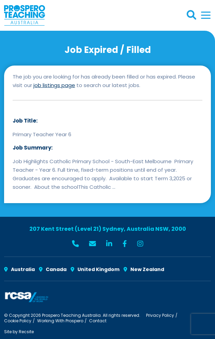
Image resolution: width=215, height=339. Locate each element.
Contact (97, 321)
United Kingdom (95, 269)
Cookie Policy (17, 321)
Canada (53, 269)
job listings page (54, 85)
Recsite (26, 332)
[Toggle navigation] (206, 15)
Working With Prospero (60, 321)
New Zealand (144, 269)
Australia (19, 269)
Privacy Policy (160, 315)
